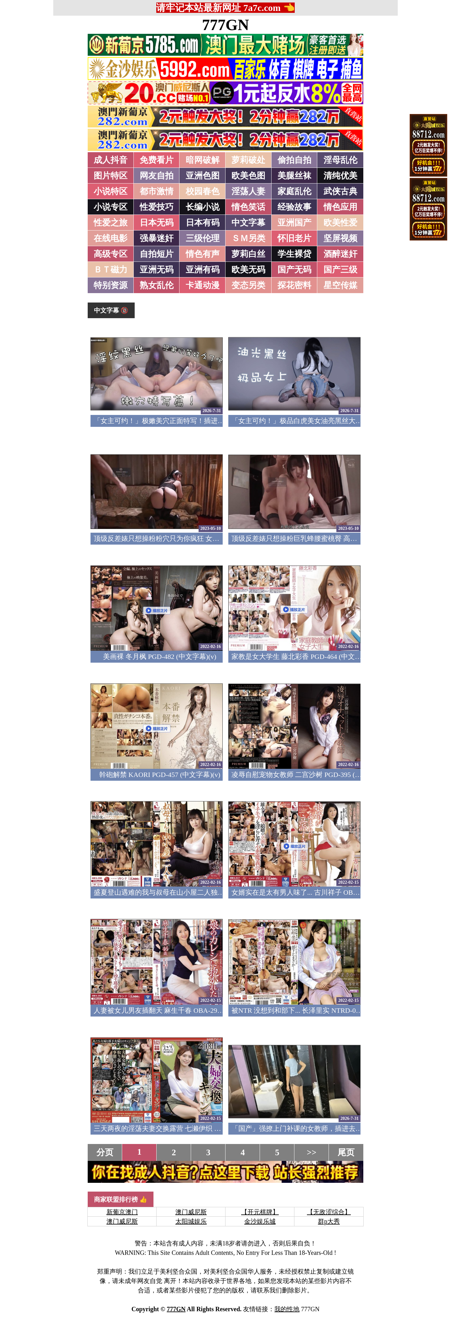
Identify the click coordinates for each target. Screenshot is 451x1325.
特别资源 (110, 285)
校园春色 (203, 191)
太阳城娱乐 (191, 1221)
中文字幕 (248, 222)
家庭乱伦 (294, 191)
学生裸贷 (294, 254)
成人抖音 (110, 160)
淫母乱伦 (340, 160)
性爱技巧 (157, 207)
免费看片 (157, 160)
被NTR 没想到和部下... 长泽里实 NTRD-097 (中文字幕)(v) (318, 1010)
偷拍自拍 (294, 160)
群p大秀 (329, 1221)
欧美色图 (248, 175)
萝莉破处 (248, 160)
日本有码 (203, 222)
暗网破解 (203, 160)
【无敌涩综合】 (329, 1212)
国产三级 (340, 269)
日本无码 (157, 222)
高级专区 (110, 254)
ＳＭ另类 (248, 238)
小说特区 (110, 191)
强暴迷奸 (157, 238)
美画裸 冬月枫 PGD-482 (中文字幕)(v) (159, 656)
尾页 (346, 1152)
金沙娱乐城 (260, 1221)
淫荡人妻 (248, 191)
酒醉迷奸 (340, 254)
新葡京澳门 (122, 1212)
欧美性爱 (340, 222)
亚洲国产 (294, 222)
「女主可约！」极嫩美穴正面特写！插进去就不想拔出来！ (183, 421)
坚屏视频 (340, 238)
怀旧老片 (294, 238)
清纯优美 (340, 175)
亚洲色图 (203, 175)
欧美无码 (248, 269)
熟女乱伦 (157, 285)
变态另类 (248, 285)
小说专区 (110, 207)
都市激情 (157, 191)
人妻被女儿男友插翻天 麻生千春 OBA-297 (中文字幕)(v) (178, 1010)
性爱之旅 (110, 222)
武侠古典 (340, 191)
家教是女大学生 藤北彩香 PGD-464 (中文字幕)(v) (305, 656)
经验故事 (294, 207)
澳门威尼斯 (191, 1212)
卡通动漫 (203, 285)
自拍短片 (157, 254)
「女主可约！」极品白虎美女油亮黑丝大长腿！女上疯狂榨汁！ (327, 421)
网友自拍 (157, 175)
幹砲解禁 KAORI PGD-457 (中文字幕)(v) (159, 775)
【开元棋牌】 (260, 1212)
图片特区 (110, 175)
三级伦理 (203, 238)
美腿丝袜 (294, 175)
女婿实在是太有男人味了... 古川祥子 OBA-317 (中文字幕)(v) (321, 892)
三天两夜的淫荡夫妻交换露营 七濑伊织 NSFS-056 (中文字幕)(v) (189, 1128)
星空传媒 (340, 285)
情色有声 (203, 254)
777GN (225, 25)
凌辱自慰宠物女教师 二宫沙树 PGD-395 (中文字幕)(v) (312, 775)
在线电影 (110, 238)
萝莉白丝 (248, 254)
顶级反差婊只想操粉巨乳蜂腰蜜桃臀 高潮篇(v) (301, 538)
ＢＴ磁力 (110, 269)
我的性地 (286, 1309)
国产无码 (294, 269)
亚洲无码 (157, 269)
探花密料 (294, 285)
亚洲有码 (203, 269)
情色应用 (340, 207)
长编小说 (203, 207)
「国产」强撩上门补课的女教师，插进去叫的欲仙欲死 (314, 1128)
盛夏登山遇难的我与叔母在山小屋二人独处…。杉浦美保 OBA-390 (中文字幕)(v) (215, 892)
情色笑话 (248, 207)
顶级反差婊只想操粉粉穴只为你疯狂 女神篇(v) (164, 538)
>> (312, 1152)
